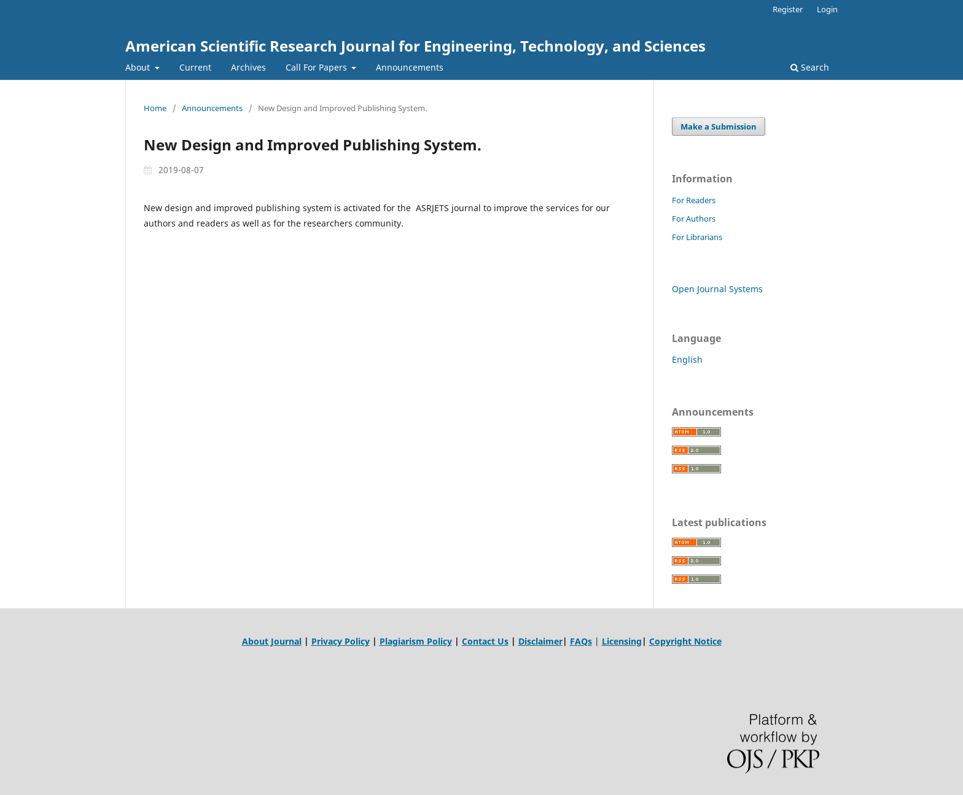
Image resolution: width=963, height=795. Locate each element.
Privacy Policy (340, 641)
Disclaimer (540, 641)
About (138, 67)
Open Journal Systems (717, 289)
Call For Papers (317, 67)
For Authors (693, 218)
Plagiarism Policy (416, 641)
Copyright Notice (685, 641)
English (687, 359)
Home (155, 108)
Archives (248, 67)
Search (809, 67)
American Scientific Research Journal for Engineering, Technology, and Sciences (415, 46)
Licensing (622, 641)
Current (195, 67)
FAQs (581, 641)
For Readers (693, 200)
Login (827, 9)
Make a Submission (718, 126)
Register (788, 9)
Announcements (409, 67)
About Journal (272, 641)
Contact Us (485, 641)
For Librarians (697, 236)
